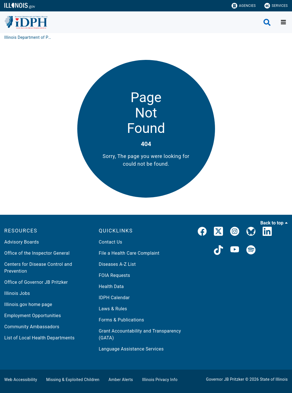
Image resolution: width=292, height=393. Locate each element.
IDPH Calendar (114, 297)
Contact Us (110, 242)
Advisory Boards (21, 242)
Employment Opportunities (32, 315)
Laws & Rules (113, 308)
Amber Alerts (121, 379)
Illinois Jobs (17, 293)
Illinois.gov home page (28, 304)
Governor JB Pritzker (225, 379)
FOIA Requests (114, 275)
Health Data (111, 286)
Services (276, 6)
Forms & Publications (121, 320)
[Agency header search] (267, 22)
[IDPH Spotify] (251, 251)
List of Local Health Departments (39, 338)
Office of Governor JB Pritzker (36, 282)
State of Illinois (274, 379)
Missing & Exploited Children (72, 379)
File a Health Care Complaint (129, 253)
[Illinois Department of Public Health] (28, 37)
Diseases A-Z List (117, 264)
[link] (202, 232)
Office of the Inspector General (37, 253)
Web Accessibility (20, 379)
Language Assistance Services (131, 349)
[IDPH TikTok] (218, 251)
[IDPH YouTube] (234, 251)
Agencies (244, 6)
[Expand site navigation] (283, 22)
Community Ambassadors (31, 326)
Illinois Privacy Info (159, 379)
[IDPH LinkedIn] (267, 232)
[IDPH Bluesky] (251, 232)
